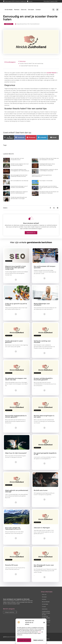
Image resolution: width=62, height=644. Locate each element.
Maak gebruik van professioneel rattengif (16, 493)
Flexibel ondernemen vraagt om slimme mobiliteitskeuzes (19, 195)
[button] (44, 622)
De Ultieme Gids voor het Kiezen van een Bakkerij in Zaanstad (49, 195)
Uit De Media (8, 12)
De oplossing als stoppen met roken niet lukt (15, 381)
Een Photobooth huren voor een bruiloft (44, 568)
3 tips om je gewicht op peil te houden (16, 307)
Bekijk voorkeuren (38, 640)
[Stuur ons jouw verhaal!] (31, 221)
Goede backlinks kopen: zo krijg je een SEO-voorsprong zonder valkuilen (46, 617)
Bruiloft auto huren (41, 493)
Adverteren (44, 611)
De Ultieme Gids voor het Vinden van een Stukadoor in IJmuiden (49, 161)
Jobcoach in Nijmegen (42, 530)
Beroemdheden (46, 604)
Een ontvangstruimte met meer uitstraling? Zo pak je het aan (19, 178)
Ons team (31, 12)
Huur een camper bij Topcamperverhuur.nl (13, 531)
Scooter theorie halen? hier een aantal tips (31, 66)
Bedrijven (9, 26)
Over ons (23, 12)
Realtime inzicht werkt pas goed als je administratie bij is (42, 178)
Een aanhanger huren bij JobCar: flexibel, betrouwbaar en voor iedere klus (48, 190)
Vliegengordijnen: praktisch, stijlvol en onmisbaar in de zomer (48, 173)
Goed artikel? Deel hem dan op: (29, 68)
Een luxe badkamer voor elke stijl (19, 183)
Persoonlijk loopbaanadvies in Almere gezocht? (16, 419)
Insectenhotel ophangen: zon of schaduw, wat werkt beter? (19, 189)
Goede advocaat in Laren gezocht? (14, 344)
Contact (38, 12)
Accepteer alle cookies (24, 640)
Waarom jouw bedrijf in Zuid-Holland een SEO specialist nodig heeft (15, 270)
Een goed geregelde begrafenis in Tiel (45, 456)
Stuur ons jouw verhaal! (31, 226)
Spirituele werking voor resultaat (42, 344)
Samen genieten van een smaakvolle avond (17, 161)
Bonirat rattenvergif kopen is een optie (44, 419)
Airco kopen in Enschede (45, 183)
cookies (39, 632)
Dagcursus (22, 64)
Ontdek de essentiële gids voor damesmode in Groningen (19, 200)
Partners (16, 12)
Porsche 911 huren (11, 568)
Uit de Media (45, 607)
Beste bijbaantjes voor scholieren (42, 307)
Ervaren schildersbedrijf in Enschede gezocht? (43, 381)
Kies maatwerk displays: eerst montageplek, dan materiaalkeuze (20, 173)
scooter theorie (51, 75)
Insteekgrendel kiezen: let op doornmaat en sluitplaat (47, 167)
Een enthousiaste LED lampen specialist (44, 269)
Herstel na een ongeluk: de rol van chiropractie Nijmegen (20, 167)
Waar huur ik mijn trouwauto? (16, 456)
